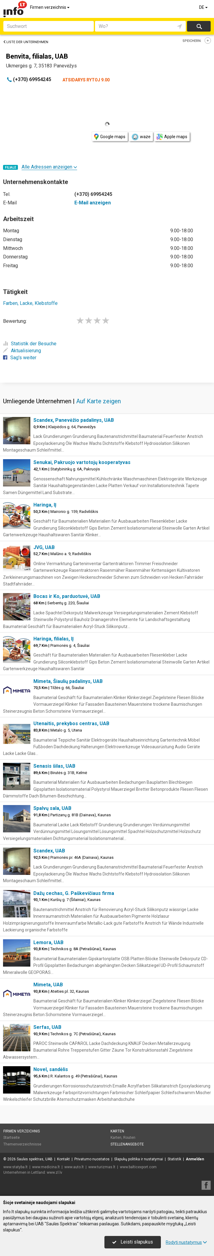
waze (141, 137)
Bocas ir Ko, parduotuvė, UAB (66, 596)
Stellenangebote (127, 1144)
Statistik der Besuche (29, 343)
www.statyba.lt (15, 1167)
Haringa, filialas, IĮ (53, 639)
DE (204, 7)
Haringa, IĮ (44, 505)
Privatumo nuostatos (92, 1159)
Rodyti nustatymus (186, 1242)
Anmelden (195, 1159)
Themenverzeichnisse (22, 1144)
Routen (129, 1137)
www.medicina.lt (46, 1167)
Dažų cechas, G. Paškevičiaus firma (73, 893)
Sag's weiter (19, 357)
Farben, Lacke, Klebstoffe (30, 303)
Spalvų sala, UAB (52, 808)
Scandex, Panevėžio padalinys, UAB (73, 420)
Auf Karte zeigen (98, 401)
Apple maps (171, 137)
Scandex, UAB (49, 851)
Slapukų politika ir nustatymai (138, 1159)
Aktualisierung (22, 350)
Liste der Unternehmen (25, 42)
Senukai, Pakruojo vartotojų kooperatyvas (82, 462)
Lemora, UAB (48, 942)
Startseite (11, 1137)
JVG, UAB (44, 547)
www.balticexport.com (138, 1167)
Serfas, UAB (47, 1027)
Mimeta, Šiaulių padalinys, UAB (68, 681)
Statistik (174, 1159)
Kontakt (63, 1159)
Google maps (109, 137)
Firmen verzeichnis (50, 7)
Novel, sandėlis (50, 1069)
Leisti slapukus (132, 1242)
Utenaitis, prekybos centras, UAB (71, 723)
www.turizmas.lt (101, 1167)
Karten (117, 1131)
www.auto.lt (74, 1167)
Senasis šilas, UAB (54, 766)
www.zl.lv (54, 1172)
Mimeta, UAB (48, 985)
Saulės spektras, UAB (35, 1159)
